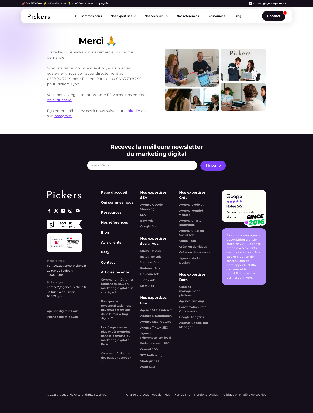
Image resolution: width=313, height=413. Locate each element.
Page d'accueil (114, 192)
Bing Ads (146, 220)
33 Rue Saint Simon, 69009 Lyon (61, 294)
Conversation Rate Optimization (192, 309)
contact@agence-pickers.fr (269, 3)
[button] (123, 16)
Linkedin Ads (149, 274)
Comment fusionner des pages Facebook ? (116, 357)
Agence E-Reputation (156, 316)
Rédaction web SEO (154, 343)
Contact (273, 16)
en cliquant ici (59, 100)
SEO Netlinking (151, 355)
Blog (238, 16)
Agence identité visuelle (191, 213)
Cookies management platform (189, 291)
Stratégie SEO (150, 361)
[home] (39, 16)
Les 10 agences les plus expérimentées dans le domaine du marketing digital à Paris (116, 335)
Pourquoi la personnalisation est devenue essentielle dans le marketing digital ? (116, 309)
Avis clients (111, 242)
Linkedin (132, 110)
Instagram (63, 116)
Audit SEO (147, 367)
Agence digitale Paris (62, 311)
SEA (143, 215)
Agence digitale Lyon (62, 317)
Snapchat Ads (150, 250)
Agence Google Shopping (151, 207)
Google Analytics (191, 317)
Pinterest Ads (150, 268)
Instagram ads (150, 256)
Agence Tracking (191, 301)
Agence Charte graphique (190, 223)
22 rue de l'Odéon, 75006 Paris (60, 273)
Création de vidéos (193, 246)
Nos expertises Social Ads (153, 241)
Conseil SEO (149, 349)
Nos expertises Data (192, 277)
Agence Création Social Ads (191, 233)
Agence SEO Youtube (156, 321)
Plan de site (182, 394)
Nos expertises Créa (192, 195)
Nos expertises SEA (153, 195)
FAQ (105, 252)
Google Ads (148, 226)
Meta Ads (147, 286)
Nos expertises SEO (153, 300)
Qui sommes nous (88, 16)
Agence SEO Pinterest (156, 310)
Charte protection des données (148, 394)
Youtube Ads (149, 262)
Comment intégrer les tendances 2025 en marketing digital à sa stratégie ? (117, 286)
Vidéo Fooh (187, 241)
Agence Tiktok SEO (154, 327)
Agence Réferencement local (155, 335)
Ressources (216, 16)
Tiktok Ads (147, 280)
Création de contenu (194, 252)
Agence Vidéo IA (191, 204)
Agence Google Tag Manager (193, 325)
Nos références (188, 16)
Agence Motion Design (190, 260)
